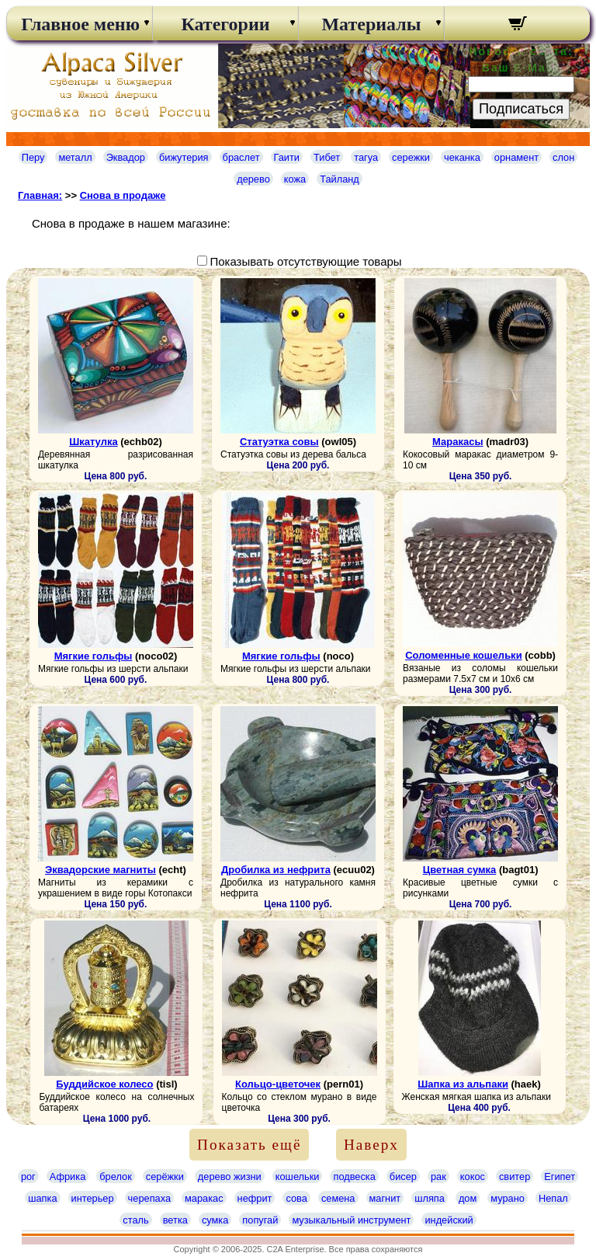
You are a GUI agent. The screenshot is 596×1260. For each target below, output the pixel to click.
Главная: (40, 195)
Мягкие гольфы (93, 656)
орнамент (516, 157)
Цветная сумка (460, 869)
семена (338, 1198)
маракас (204, 1198)
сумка (215, 1220)
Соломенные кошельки (463, 655)
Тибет (327, 157)
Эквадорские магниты (100, 869)
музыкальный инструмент (351, 1220)
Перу (33, 157)
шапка (42, 1198)
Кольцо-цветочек (278, 1084)
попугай (260, 1220)
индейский (448, 1220)
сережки (411, 157)
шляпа (429, 1198)
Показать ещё (249, 1144)
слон (563, 157)
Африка (67, 1176)
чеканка (462, 157)
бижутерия (184, 157)
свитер (514, 1176)
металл (75, 157)
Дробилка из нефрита (276, 869)
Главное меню (79, 24)
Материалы (371, 24)
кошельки (297, 1176)
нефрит (254, 1198)
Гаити (287, 157)
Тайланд (339, 179)
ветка (175, 1220)
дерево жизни (230, 1176)
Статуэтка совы (279, 441)
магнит (385, 1198)
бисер (403, 1176)
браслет (241, 157)
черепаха (149, 1198)
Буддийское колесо (104, 1084)
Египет (559, 1176)
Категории (225, 24)
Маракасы (457, 441)
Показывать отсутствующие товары (305, 261)
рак (438, 1176)
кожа (295, 179)
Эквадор (125, 157)
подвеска (354, 1176)
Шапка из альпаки (463, 1084)
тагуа (366, 157)
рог (28, 1176)
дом (467, 1198)
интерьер (92, 1198)
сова (296, 1198)
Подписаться (521, 109)
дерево (253, 179)
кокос (472, 1176)
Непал (553, 1198)
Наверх (371, 1144)
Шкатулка (93, 441)
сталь (135, 1220)
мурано (507, 1198)
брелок (115, 1176)
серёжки (165, 1176)
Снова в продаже (123, 195)
